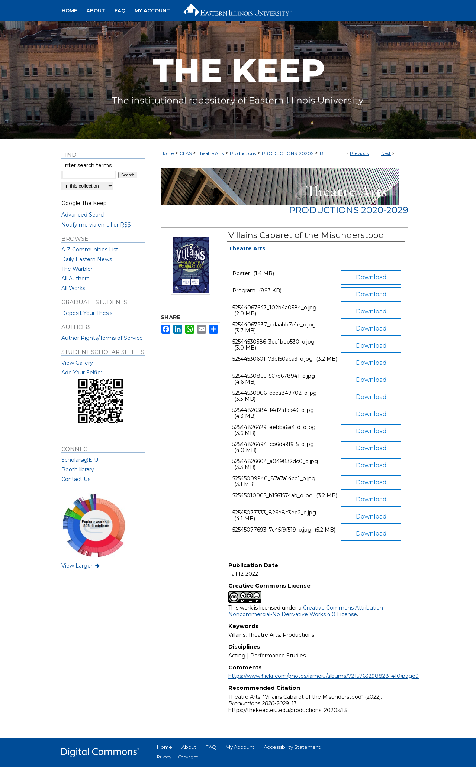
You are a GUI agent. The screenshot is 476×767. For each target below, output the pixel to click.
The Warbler (77, 269)
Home (167, 153)
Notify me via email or (96, 224)
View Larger (81, 565)
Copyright (188, 757)
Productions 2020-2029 (348, 210)
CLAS (186, 153)
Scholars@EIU (79, 459)
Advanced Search (84, 214)
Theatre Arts (210, 153)
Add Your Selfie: (81, 372)
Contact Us (75, 479)
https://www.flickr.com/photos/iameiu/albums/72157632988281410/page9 (323, 676)
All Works (73, 288)
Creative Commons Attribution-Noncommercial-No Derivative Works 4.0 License (306, 611)
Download (371, 277)
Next (386, 153)
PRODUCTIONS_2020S (287, 153)
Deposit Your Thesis (86, 313)
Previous (359, 153)
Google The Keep (84, 203)
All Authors (75, 278)
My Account (240, 747)
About (188, 747)
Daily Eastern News (86, 259)
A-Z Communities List (89, 249)
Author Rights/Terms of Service (102, 338)
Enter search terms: (87, 165)
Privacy (164, 757)
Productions (243, 153)
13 (321, 153)
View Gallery (77, 363)
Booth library (77, 469)
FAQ (211, 747)
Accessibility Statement (292, 747)
